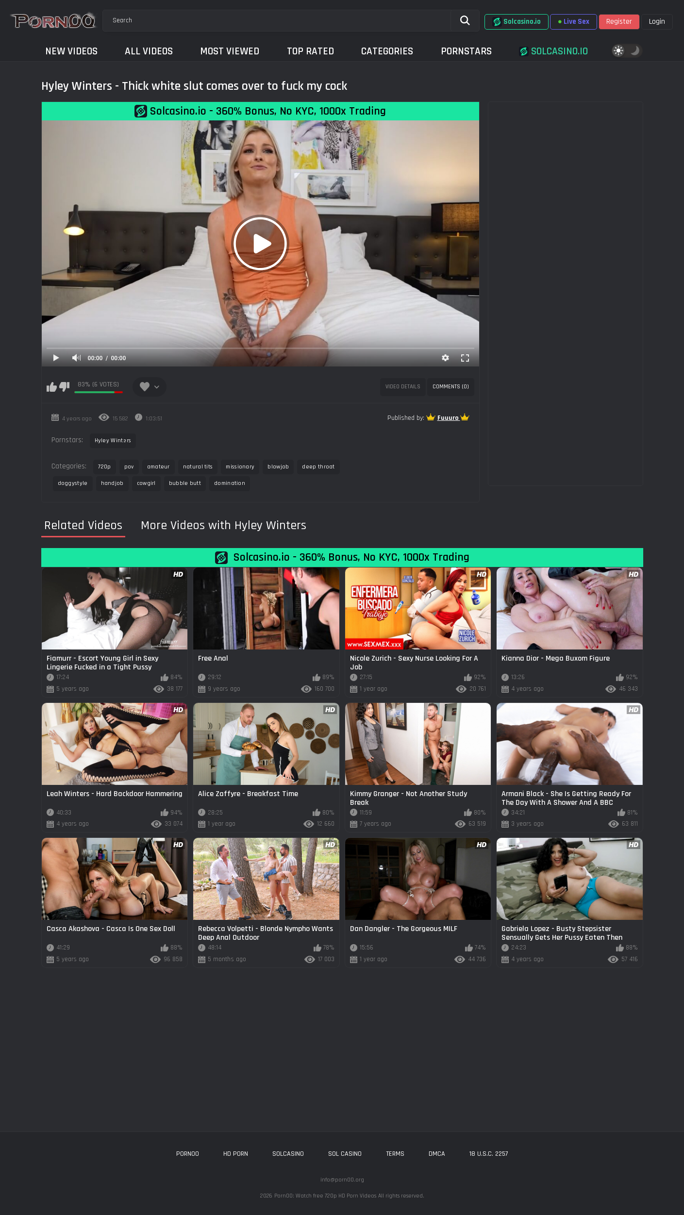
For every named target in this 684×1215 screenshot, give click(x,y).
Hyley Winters (113, 440)
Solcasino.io (516, 22)
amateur (158, 466)
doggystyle (73, 483)
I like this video (52, 387)
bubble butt (185, 483)
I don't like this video (64, 387)
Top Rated (310, 51)
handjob (112, 483)
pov (129, 466)
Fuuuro (448, 418)
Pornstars (466, 51)
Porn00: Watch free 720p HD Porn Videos (325, 1195)
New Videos (71, 51)
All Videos (149, 51)
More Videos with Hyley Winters (223, 525)
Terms (395, 1153)
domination (229, 483)
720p (104, 466)
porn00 (187, 1153)
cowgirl (146, 483)
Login (657, 21)
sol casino (345, 1153)
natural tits (198, 466)
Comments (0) (451, 386)
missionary (240, 466)
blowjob (278, 466)
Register (619, 21)
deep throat (318, 466)
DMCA (437, 1153)
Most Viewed (229, 51)
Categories (387, 51)
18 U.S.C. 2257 (488, 1153)
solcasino (288, 1153)
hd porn (235, 1153)
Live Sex (573, 21)
